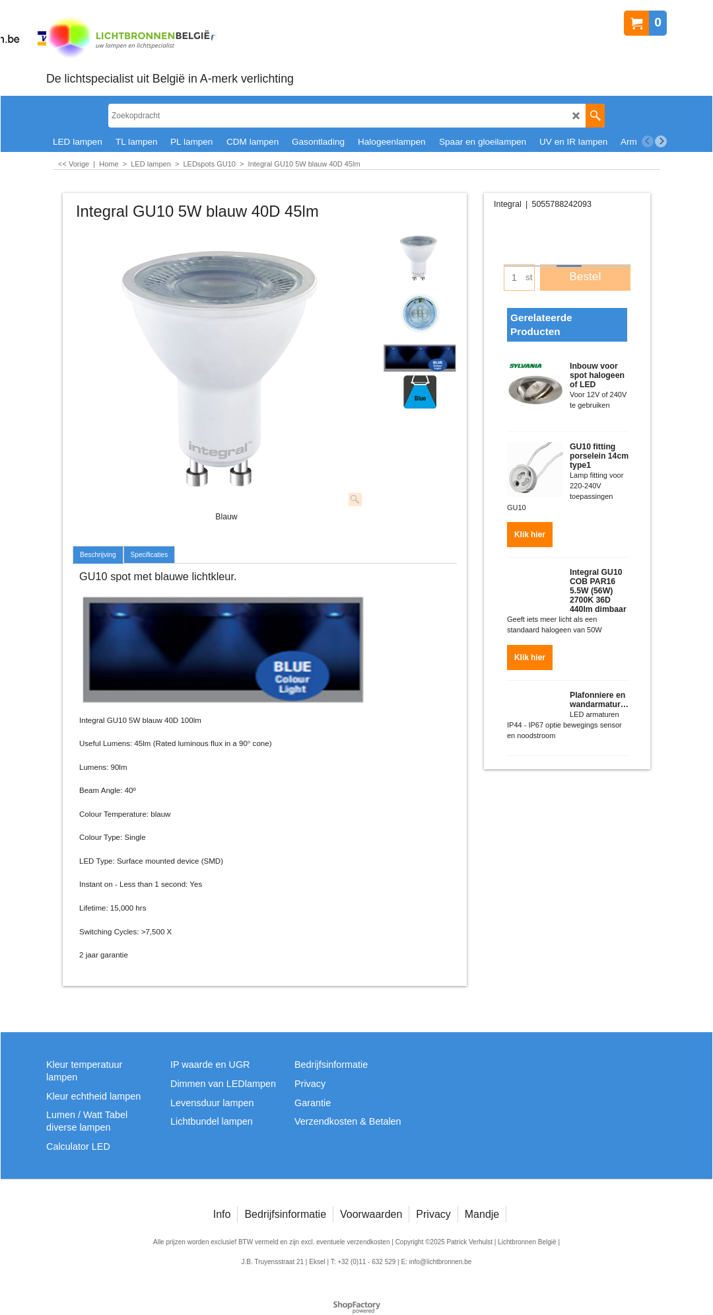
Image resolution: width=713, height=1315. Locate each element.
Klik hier (529, 530)
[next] (661, 141)
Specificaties (149, 554)
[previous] (648, 141)
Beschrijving (98, 554)
